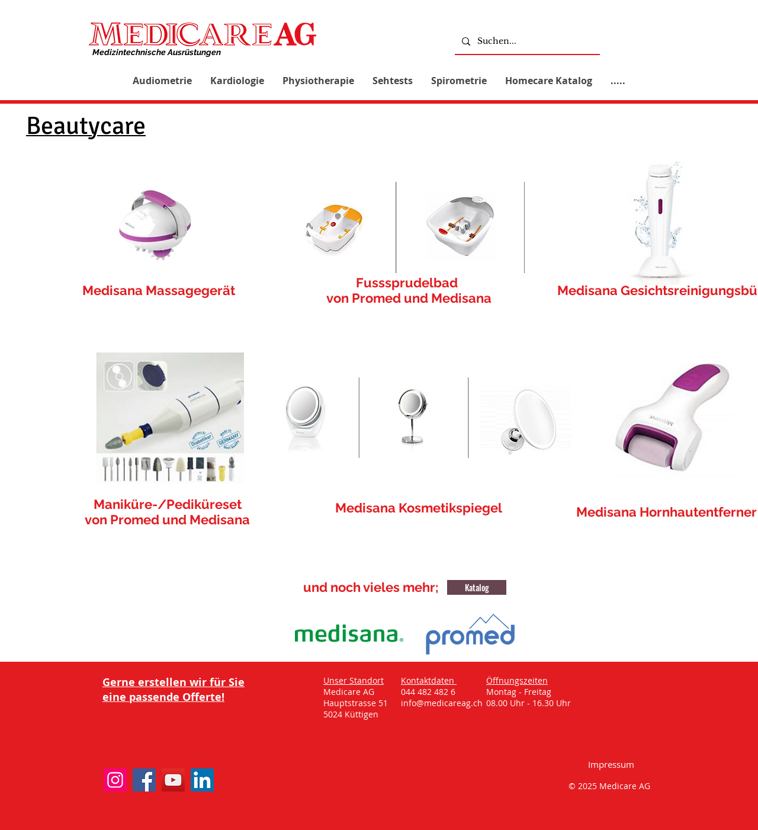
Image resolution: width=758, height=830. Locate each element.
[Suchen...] (526, 41)
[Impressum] (611, 764)
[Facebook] (144, 779)
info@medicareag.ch (442, 703)
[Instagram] (115, 779)
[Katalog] (476, 587)
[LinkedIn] (202, 779)
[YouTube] (173, 779)
